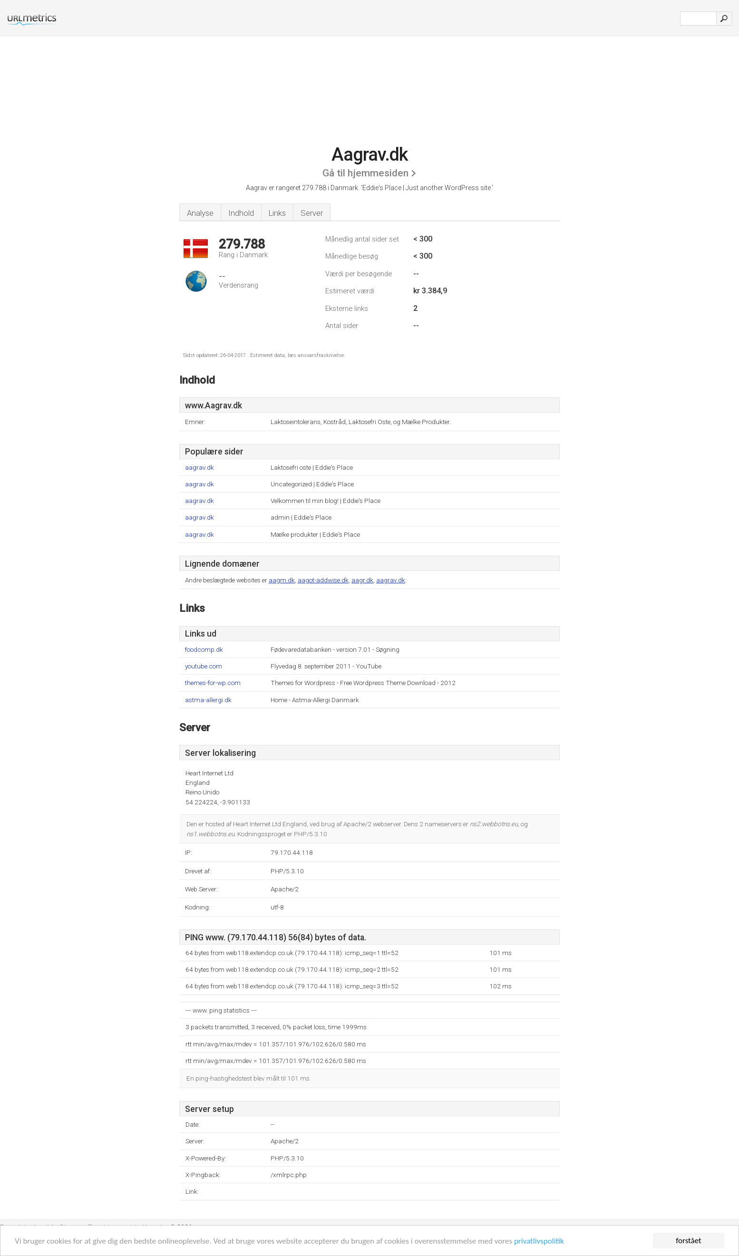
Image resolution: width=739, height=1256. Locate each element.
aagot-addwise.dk (323, 580)
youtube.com (203, 666)
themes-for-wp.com (213, 682)
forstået (688, 1241)
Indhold (241, 213)
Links (277, 213)
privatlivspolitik (539, 1241)
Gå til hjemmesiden (365, 173)
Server (312, 213)
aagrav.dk (199, 467)
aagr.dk (362, 580)
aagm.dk (282, 580)
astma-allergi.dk (208, 700)
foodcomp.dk (204, 649)
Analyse (200, 213)
